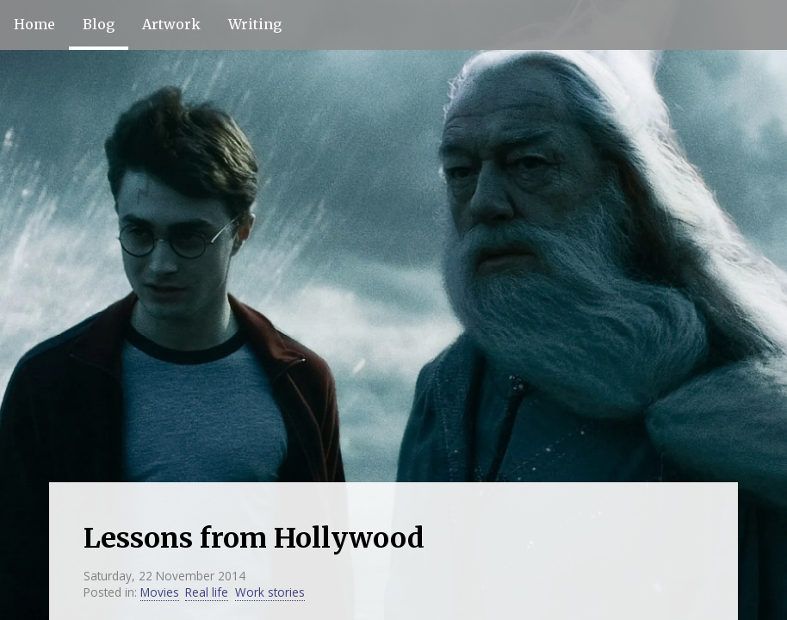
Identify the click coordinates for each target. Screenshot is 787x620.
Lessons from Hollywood (254, 538)
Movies (159, 592)
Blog (99, 24)
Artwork (171, 24)
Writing (255, 24)
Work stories (270, 592)
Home (34, 24)
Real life (206, 592)
